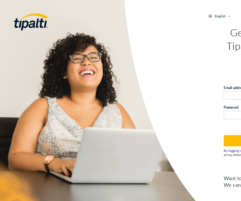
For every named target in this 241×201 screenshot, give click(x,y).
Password (231, 107)
